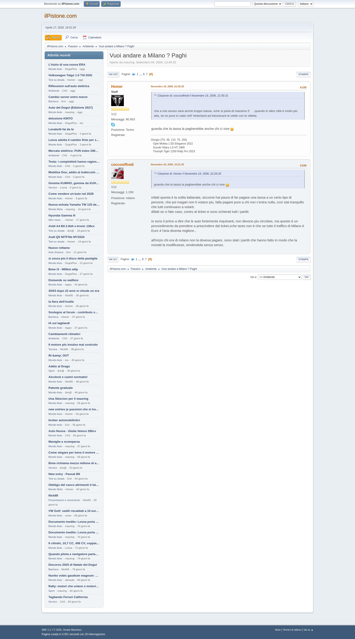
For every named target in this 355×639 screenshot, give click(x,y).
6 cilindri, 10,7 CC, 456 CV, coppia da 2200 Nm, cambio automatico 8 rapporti (74, 543)
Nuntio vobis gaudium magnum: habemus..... (74, 575)
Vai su (113, 259)
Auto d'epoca (55, 252)
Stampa (303, 74)
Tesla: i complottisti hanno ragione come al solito (74, 161)
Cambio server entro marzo (68, 97)
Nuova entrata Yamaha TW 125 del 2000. (74, 204)
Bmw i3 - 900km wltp (63, 269)
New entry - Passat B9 (64, 474)
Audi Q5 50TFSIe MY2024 (66, 237)
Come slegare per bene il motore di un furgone (74, 452)
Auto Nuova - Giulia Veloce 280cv (72, 431)
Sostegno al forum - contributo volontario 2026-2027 (74, 312)
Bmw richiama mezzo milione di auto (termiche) (74, 463)
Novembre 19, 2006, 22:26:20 (167, 86)
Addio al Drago (59, 366)
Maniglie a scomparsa (64, 441)
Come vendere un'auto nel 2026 (71, 193)
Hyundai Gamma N (61, 215)
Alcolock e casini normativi (67, 377)
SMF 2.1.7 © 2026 (52, 629)
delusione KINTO (60, 118)
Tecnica (52, 349)
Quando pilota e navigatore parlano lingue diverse (74, 554)
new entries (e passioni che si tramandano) (74, 409)
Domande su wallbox (63, 280)
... (141, 74)
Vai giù (113, 74)
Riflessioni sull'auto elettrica (68, 86)
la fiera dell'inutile (61, 301)
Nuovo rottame (59, 247)
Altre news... (55, 220)
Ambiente (53, 90)
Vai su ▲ (308, 629)
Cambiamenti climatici (64, 334)
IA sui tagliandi (59, 323)
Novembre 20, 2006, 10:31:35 (167, 164)
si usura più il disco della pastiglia (72, 258)
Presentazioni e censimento (64, 500)
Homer (117, 86)
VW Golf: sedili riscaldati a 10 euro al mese (74, 511)
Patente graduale (60, 388)
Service (52, 187)
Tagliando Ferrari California (68, 597)
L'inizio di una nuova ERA (66, 64)
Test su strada (56, 79)
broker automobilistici (64, 420)
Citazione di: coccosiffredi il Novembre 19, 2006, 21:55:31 (192, 95)
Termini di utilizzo (292, 629)
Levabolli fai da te (61, 129)
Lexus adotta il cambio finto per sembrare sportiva (74, 140)
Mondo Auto (55, 69)
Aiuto (278, 629)
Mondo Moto (55, 209)
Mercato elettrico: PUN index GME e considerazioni (74, 150)
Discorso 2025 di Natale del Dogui (72, 564)
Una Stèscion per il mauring (68, 398)
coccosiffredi (122, 164)
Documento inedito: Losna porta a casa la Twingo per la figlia (74, 521)
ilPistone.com (60, 16)
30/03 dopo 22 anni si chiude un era (73, 290)
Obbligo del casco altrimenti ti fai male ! (74, 485)
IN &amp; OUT (58, 355)
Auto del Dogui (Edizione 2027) (70, 107)
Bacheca (53, 101)
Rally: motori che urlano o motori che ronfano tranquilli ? (74, 586)
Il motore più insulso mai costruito (73, 344)
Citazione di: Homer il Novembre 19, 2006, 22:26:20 (189, 173)
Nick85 (53, 495)
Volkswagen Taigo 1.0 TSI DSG (70, 75)
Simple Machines (72, 629)
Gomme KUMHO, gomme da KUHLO (74, 183)
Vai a (253, 277)
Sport (51, 370)
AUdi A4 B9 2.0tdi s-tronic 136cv (71, 226)
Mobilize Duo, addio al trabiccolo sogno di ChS (74, 172)
